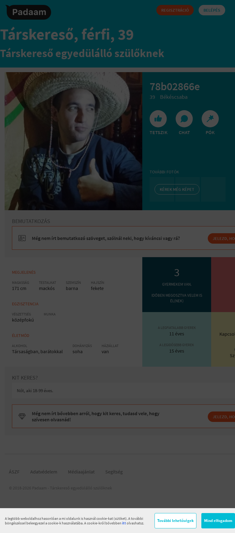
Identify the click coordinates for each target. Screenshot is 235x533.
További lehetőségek (175, 520)
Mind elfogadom (218, 520)
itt (124, 523)
